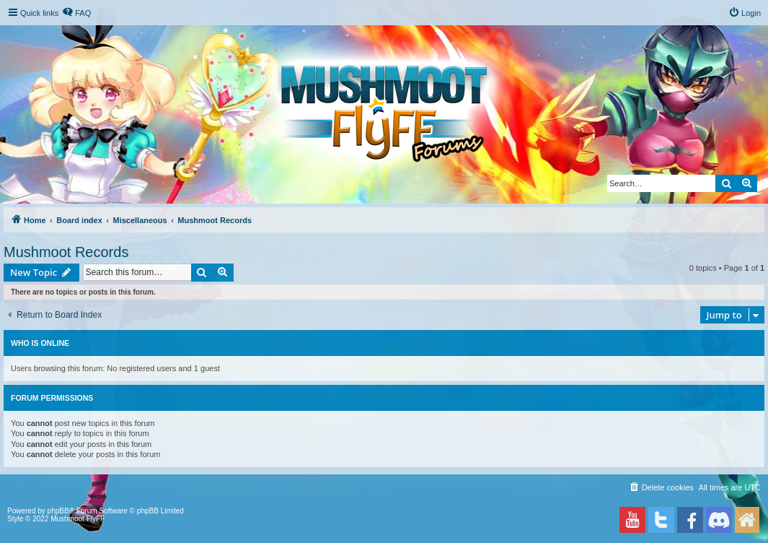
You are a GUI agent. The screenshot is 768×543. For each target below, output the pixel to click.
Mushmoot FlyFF (77, 519)
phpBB (58, 511)
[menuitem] (76, 13)
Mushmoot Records (66, 252)
